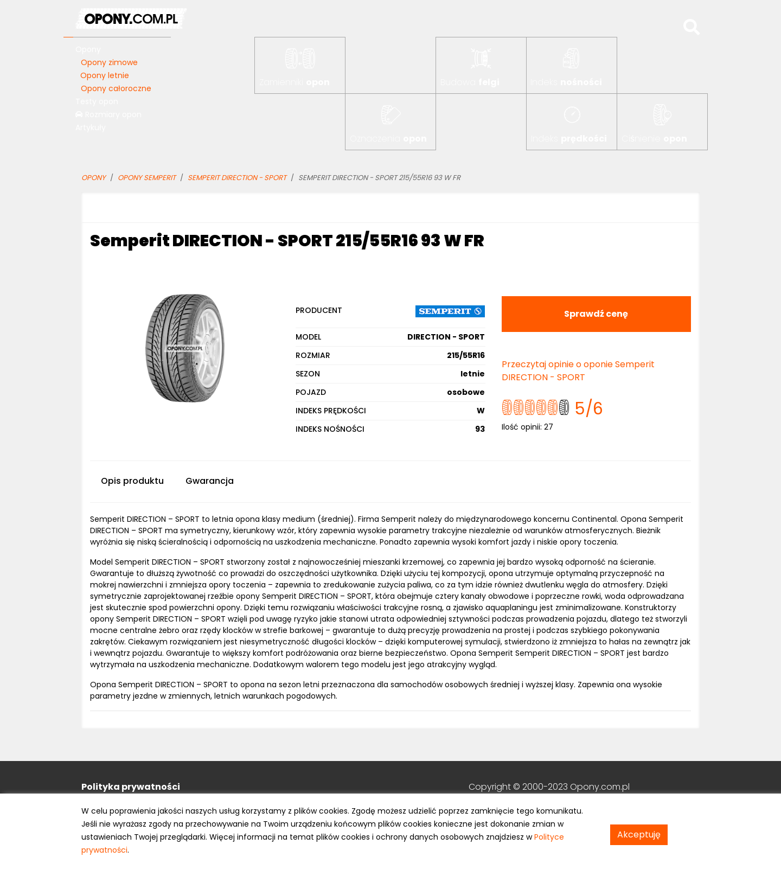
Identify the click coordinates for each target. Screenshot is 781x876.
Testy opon (96, 101)
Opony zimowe (109, 62)
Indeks (566, 82)
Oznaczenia (388, 138)
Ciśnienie (654, 138)
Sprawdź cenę (596, 314)
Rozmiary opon (108, 114)
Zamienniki (294, 82)
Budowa (470, 82)
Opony (88, 49)
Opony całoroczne (116, 88)
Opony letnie (104, 75)
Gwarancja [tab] (209, 481)
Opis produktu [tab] (132, 481)
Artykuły (90, 127)
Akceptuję (639, 834)
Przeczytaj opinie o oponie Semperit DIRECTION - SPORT (578, 370)
